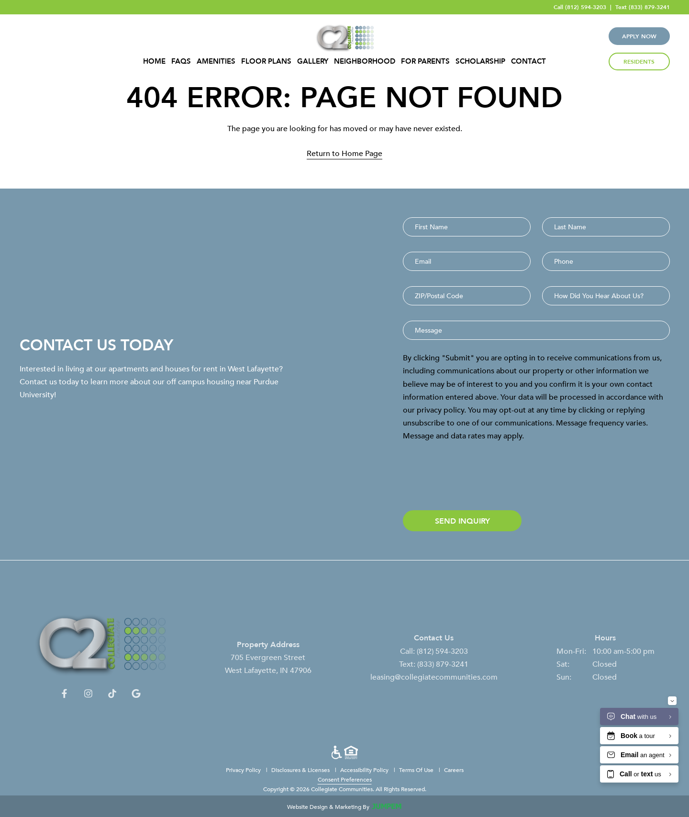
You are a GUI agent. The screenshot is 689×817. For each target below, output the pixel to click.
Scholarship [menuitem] (480, 61)
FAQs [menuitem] (181, 61)
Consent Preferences (345, 779)
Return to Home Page (344, 153)
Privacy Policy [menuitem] (244, 769)
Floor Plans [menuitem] (266, 61)
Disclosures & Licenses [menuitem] (301, 769)
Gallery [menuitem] (312, 61)
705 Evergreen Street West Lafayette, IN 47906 (268, 671)
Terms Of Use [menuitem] (417, 769)
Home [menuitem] (154, 61)
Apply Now (639, 36)
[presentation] (475, 476)
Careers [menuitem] (454, 769)
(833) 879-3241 (649, 6)
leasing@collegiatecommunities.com (434, 684)
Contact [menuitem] (528, 61)
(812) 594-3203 (585, 6)
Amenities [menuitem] (216, 61)
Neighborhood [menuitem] (364, 61)
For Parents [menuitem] (425, 61)
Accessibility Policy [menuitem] (365, 769)
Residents (639, 61)
